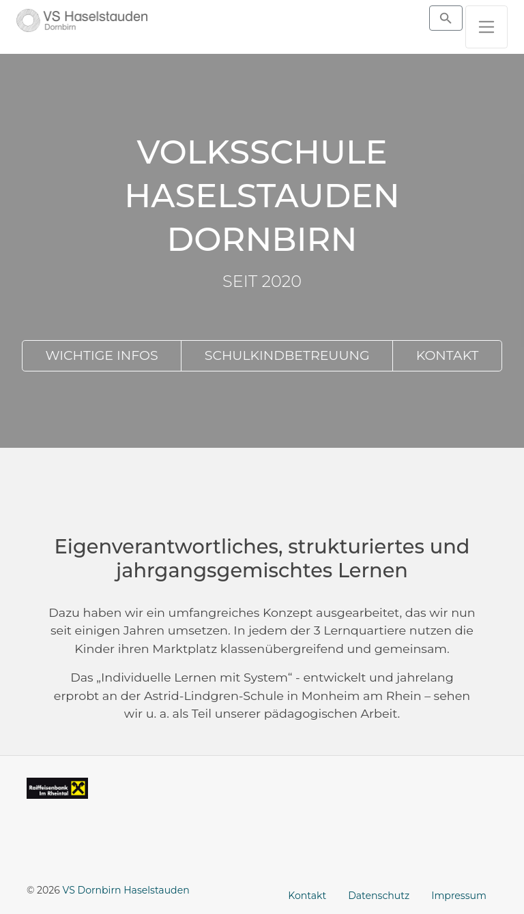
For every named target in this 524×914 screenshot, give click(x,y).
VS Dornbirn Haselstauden (126, 890)
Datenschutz (378, 895)
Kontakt (307, 895)
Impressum (458, 895)
